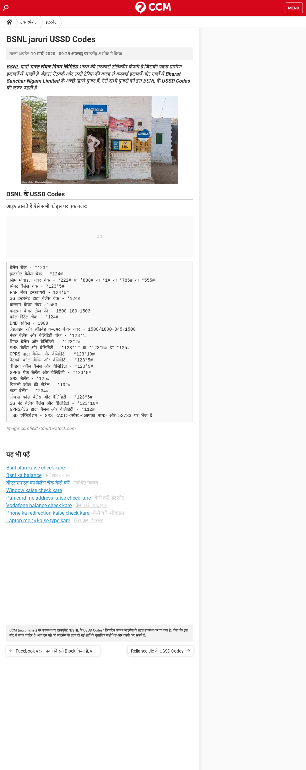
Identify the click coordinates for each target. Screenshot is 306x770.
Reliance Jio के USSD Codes (157, 650)
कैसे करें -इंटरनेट (109, 498)
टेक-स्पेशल (28, 21)
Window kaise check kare (34, 490)
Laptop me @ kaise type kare (38, 520)
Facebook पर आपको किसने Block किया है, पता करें (56, 652)
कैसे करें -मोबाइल (91, 505)
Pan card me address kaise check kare (48, 498)
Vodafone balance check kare (39, 505)
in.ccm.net (27, 630)
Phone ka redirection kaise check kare (47, 513)
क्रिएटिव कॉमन (114, 630)
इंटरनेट (51, 21)
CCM (13, 630)
